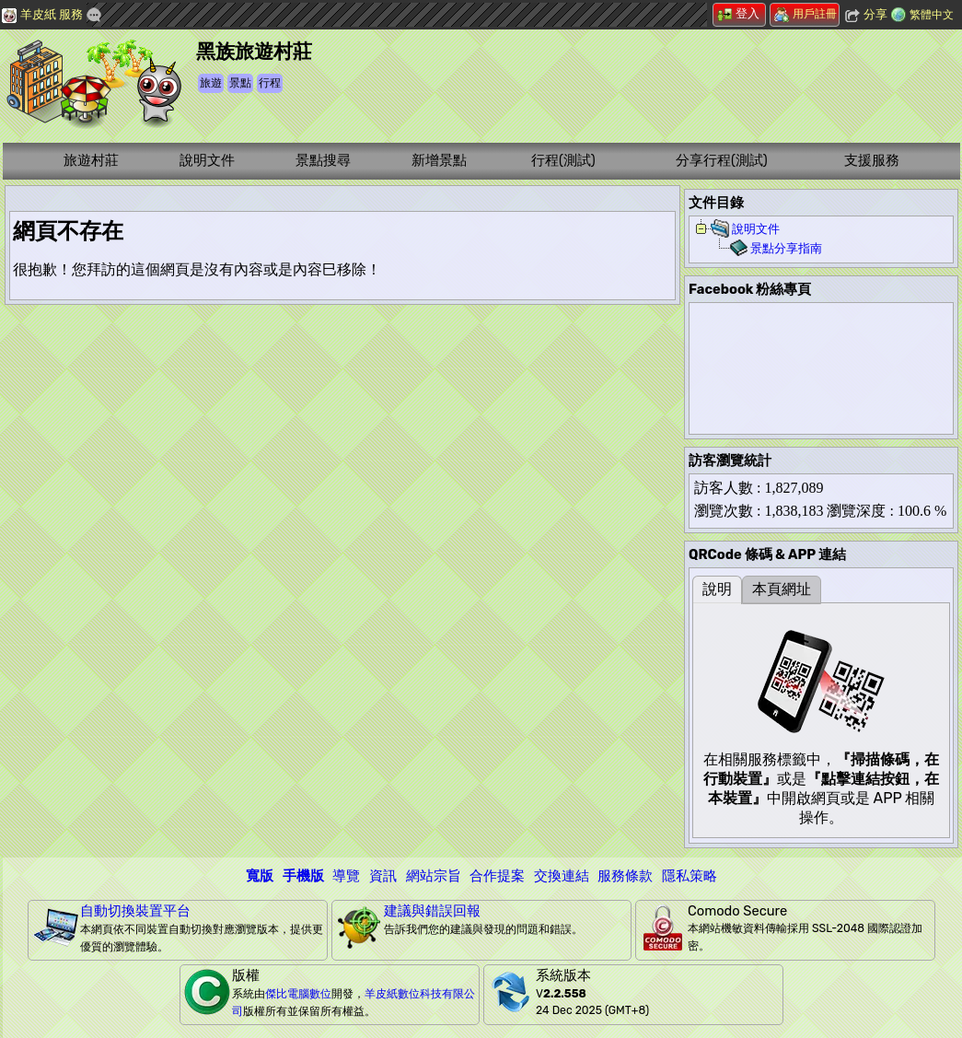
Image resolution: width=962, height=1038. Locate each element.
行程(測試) (563, 160)
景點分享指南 (786, 248)
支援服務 (871, 160)
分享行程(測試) (722, 160)
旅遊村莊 (91, 160)
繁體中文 (932, 14)
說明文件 (207, 160)
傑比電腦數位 (298, 993)
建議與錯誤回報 (432, 911)
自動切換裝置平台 (135, 911)
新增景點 (439, 160)
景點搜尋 (323, 160)
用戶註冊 (805, 13)
